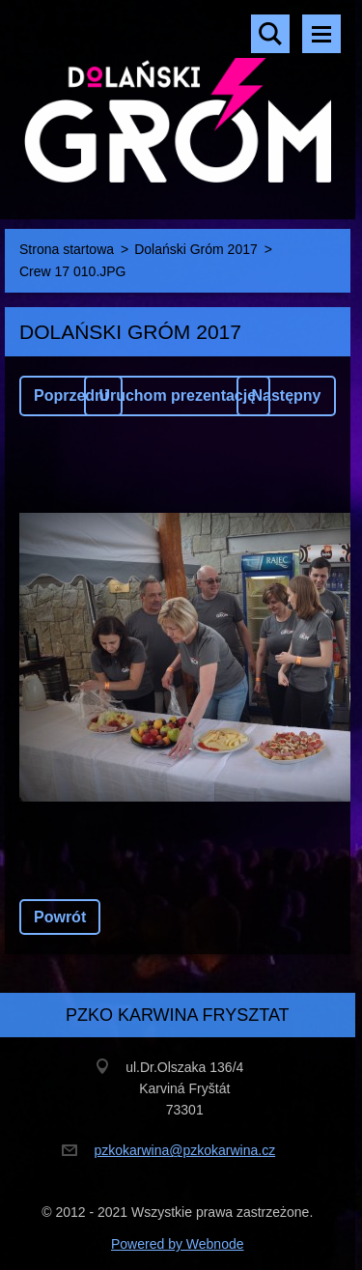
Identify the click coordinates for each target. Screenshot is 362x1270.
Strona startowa (66, 249)
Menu (321, 33)
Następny (285, 395)
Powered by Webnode (177, 1244)
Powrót (60, 917)
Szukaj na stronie (270, 33)
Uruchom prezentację (177, 395)
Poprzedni (71, 395)
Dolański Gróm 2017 (196, 249)
